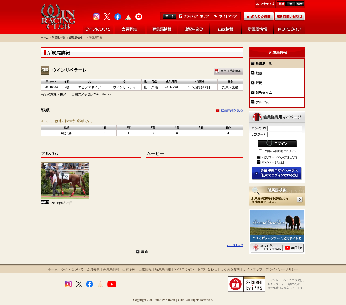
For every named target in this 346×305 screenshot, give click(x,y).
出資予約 (128, 269)
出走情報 (145, 269)
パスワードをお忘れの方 (279, 157)
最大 (299, 3)
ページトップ (235, 245)
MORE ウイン (184, 269)
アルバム (262, 102)
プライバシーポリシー (282, 269)
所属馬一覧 (264, 63)
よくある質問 (230, 269)
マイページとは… (275, 162)
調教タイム (264, 93)
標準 (281, 3)
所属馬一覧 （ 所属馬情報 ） (69, 37)
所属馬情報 (163, 269)
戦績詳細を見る (232, 110)
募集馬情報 (111, 269)
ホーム (45, 37)
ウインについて (72, 269)
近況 (259, 83)
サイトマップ (252, 269)
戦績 (259, 73)
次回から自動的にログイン (280, 151)
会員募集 (93, 269)
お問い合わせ (207, 269)
